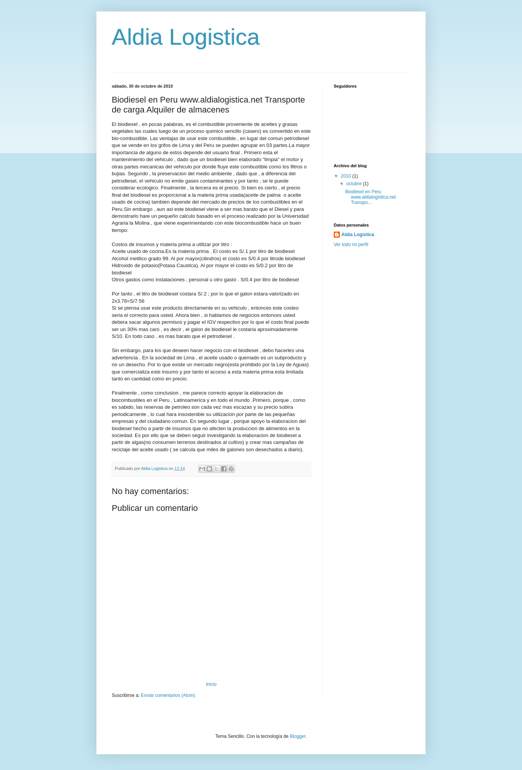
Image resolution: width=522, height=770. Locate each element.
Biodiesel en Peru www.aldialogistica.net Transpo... (370, 197)
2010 (346, 176)
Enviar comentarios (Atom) (168, 695)
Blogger (297, 736)
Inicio (211, 684)
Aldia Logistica (186, 37)
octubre (354, 183)
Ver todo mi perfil (351, 244)
